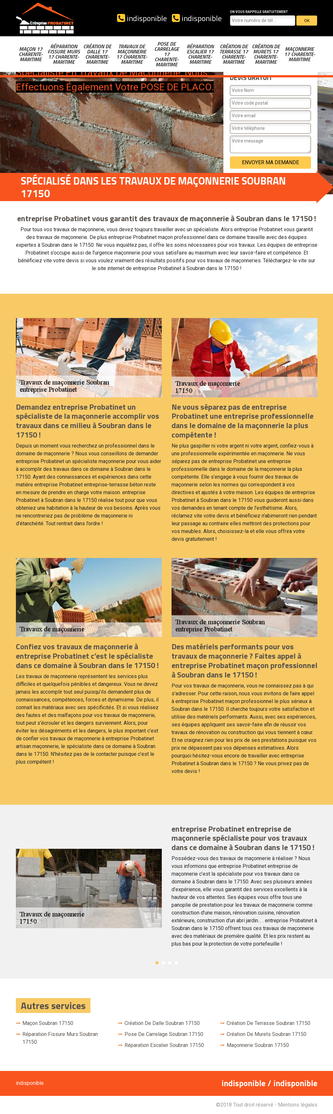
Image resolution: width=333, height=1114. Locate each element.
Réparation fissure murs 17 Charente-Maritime (64, 54)
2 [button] (163, 962)
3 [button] (170, 962)
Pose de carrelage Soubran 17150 (164, 1034)
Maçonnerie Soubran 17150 (258, 1045)
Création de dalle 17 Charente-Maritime (97, 54)
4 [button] (176, 962)
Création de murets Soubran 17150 (266, 1034)
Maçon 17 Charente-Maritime (31, 54)
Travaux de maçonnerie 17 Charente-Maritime (131, 54)
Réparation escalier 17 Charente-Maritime (200, 54)
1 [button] (157, 962)
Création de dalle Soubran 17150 (162, 1023)
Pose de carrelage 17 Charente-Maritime (166, 54)
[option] (166, 888)
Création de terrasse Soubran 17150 (268, 1023)
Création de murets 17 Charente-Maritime (266, 54)
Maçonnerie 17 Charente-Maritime (299, 54)
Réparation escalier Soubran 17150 (164, 1045)
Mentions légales (297, 1105)
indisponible (142, 18)
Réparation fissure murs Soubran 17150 (60, 1038)
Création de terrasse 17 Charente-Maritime (234, 54)
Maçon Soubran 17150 (47, 1023)
